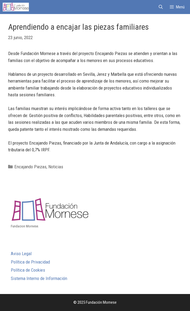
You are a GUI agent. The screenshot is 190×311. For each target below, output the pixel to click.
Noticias (55, 166)
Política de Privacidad (30, 262)
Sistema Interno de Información (39, 278)
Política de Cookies (28, 270)
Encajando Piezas (30, 166)
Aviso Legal (21, 253)
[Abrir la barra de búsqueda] (160, 7)
